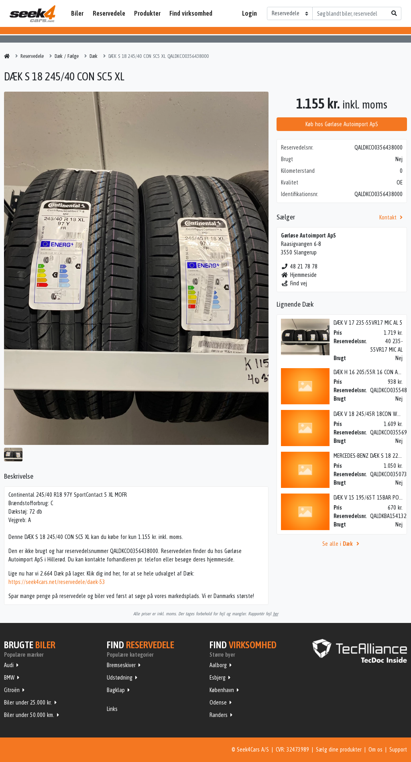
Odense (218, 702)
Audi (9, 665)
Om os (375, 749)
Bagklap (116, 690)
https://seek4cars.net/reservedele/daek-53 (56, 582)
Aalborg (218, 665)
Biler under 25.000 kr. (28, 702)
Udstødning (119, 677)
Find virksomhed (190, 13)
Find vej (294, 283)
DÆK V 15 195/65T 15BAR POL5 (369, 497)
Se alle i (341, 544)
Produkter (147, 13)
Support (398, 749)
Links (112, 709)
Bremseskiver (121, 665)
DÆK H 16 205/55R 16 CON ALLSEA (372, 372)
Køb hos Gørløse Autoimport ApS (341, 124)
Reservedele (109, 13)
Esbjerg (218, 677)
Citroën (12, 690)
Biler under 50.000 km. (29, 715)
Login (249, 13)
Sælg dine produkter (339, 749)
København (222, 690)
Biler (77, 13)
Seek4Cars (32, 13)
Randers (219, 715)
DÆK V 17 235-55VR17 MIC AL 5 (368, 323)
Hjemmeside (299, 275)
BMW (9, 677)
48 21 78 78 (299, 266)
